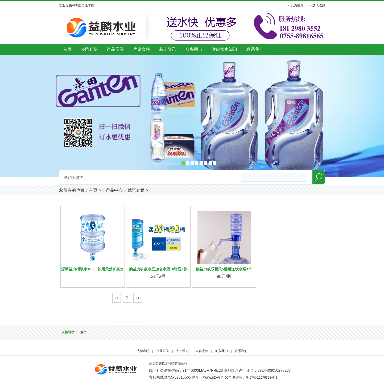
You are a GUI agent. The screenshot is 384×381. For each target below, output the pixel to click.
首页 (67, 49)
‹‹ (116, 297)
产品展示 (115, 49)
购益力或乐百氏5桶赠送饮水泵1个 (224, 269)
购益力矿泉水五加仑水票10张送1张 (158, 269)
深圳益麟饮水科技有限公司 (168, 363)
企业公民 (162, 351)
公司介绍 (89, 49)
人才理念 (182, 351)
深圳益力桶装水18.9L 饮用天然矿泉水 (92, 269)
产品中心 (114, 190)
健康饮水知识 (224, 49)
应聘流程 (201, 351)
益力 (83, 332)
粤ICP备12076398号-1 (261, 377)
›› (137, 297)
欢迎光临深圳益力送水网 (76, 5)
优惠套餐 (141, 49)
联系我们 (254, 49)
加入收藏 (318, 5)
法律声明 (143, 351)
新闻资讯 (167, 49)
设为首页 (297, 5)
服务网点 (194, 49)
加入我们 (221, 351)
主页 (93, 190)
